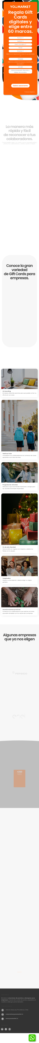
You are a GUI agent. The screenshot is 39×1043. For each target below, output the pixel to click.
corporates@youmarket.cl (14, 1014)
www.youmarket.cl (12, 1018)
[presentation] (19, 77)
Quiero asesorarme (17, 86)
